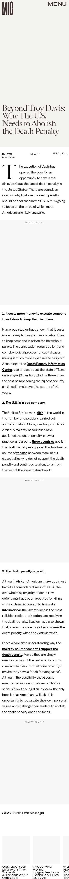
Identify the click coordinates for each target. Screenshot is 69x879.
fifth (40, 412)
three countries (43, 441)
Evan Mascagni (33, 813)
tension (21, 453)
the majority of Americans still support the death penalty (31, 648)
